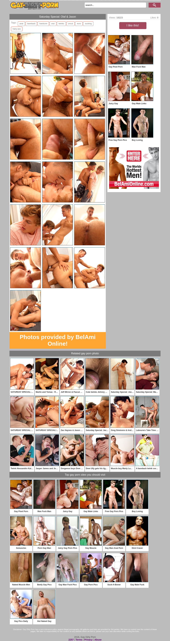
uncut (70, 23)
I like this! (133, 25)
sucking (88, 23)
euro (79, 23)
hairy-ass (17, 29)
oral (53, 23)
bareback (31, 23)
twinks (61, 23)
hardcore (43, 23)
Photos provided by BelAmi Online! (58, 340)
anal (21, 23)
